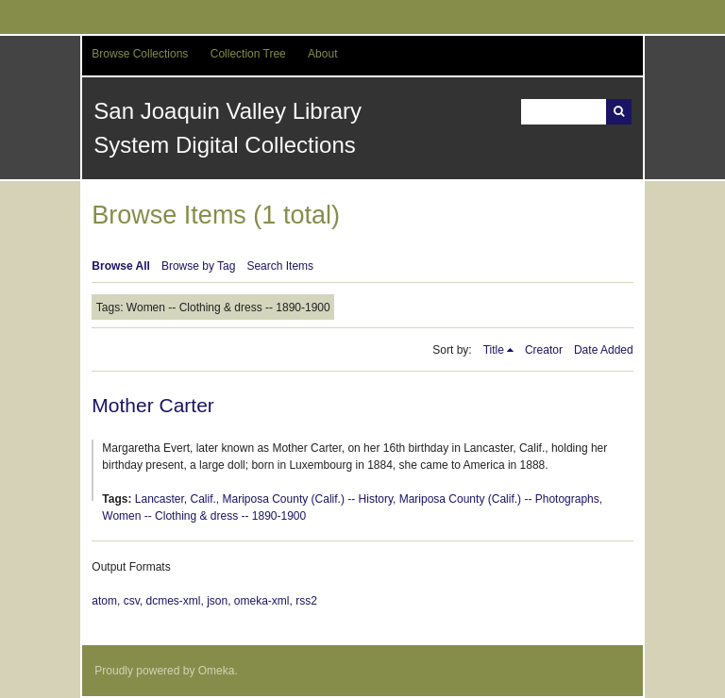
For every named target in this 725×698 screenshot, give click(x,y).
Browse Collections (140, 53)
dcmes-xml (172, 600)
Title (493, 350)
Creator (544, 350)
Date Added (603, 350)
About (322, 53)
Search (619, 112)
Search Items (279, 266)
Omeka (216, 670)
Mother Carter (153, 405)
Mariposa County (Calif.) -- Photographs (499, 499)
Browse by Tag (198, 266)
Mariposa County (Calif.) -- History (308, 499)
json (217, 600)
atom (104, 600)
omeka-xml (262, 600)
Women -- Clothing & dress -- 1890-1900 (204, 516)
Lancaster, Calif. (175, 499)
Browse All (121, 266)
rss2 (306, 600)
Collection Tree (248, 53)
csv (132, 600)
